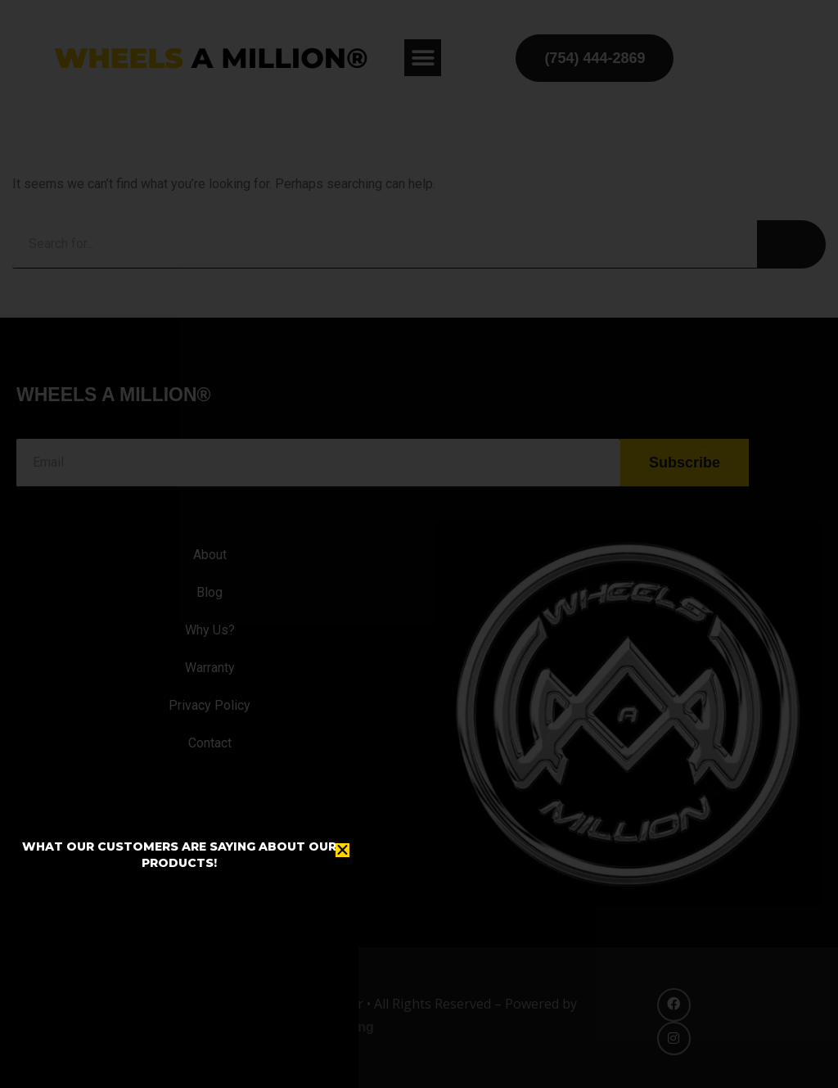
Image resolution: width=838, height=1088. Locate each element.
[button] (342, 850)
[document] (419, 544)
